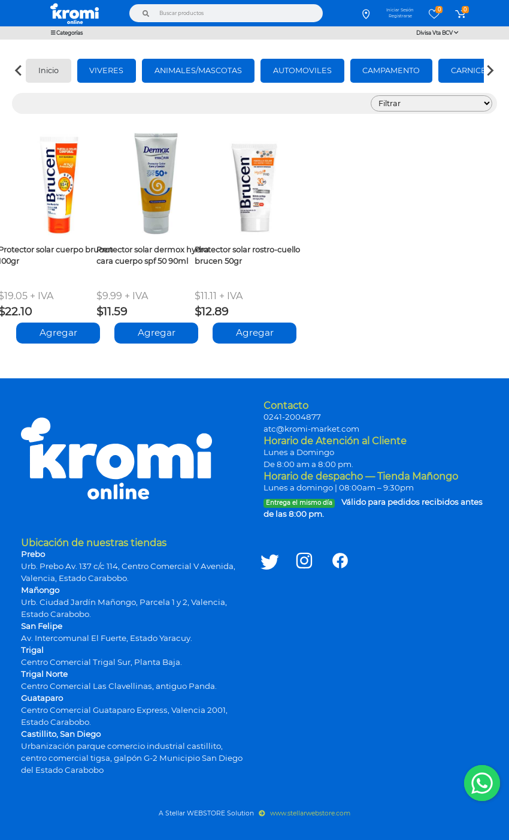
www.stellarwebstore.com (304, 813)
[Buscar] (146, 13)
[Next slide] (489, 70)
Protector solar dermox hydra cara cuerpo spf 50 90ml (152, 255)
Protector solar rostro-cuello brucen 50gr (247, 255)
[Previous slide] (19, 70)
